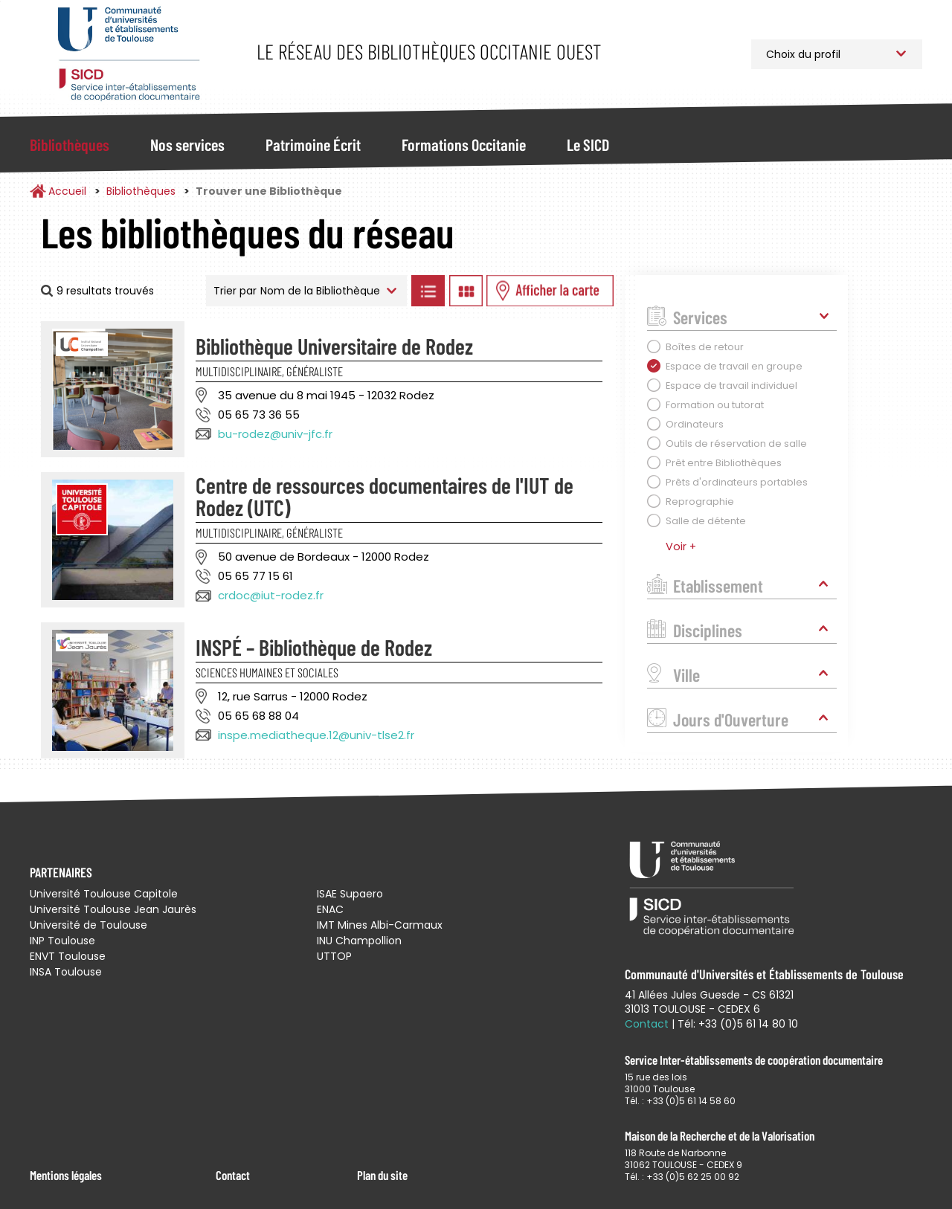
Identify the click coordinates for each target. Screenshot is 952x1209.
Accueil (67, 191)
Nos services (187, 144)
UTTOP (334, 956)
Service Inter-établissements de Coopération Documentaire (128, 54)
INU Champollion (359, 940)
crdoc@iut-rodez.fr (271, 595)
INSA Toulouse (66, 971)
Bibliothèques (69, 144)
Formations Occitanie (464, 144)
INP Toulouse (62, 940)
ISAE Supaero (350, 893)
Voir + (681, 546)
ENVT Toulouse (68, 956)
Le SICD (588, 144)
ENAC (330, 909)
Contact (233, 1174)
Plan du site (382, 1174)
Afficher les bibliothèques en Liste (428, 290)
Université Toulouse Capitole (104, 893)
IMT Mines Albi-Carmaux (380, 925)
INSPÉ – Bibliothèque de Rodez (314, 646)
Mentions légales (66, 1174)
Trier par (235, 290)
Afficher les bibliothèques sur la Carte (550, 290)
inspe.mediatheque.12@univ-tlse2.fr (316, 735)
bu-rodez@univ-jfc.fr (275, 434)
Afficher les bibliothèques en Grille (465, 290)
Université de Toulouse (88, 925)
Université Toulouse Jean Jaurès (113, 909)
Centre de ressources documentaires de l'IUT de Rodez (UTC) (384, 495)
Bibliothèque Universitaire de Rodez (334, 345)
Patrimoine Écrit (313, 144)
